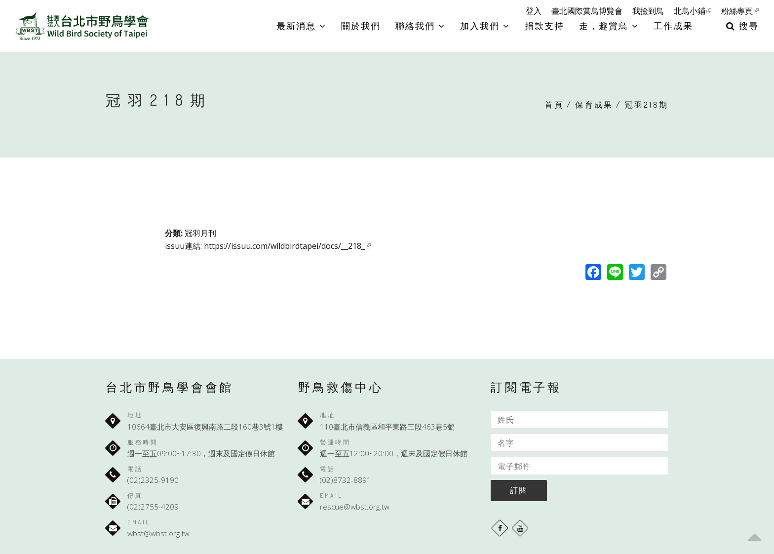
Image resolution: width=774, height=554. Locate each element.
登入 (534, 10)
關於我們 (361, 26)
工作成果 (673, 26)
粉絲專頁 (740, 10)
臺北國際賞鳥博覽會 (586, 10)
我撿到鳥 (648, 10)
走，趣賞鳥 (609, 26)
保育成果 (594, 105)
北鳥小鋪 (692, 10)
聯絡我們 (420, 26)
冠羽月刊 (200, 233)
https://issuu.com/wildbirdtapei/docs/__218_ (287, 245)
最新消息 (301, 26)
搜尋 (742, 26)
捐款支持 (544, 26)
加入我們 (485, 26)
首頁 (553, 105)
